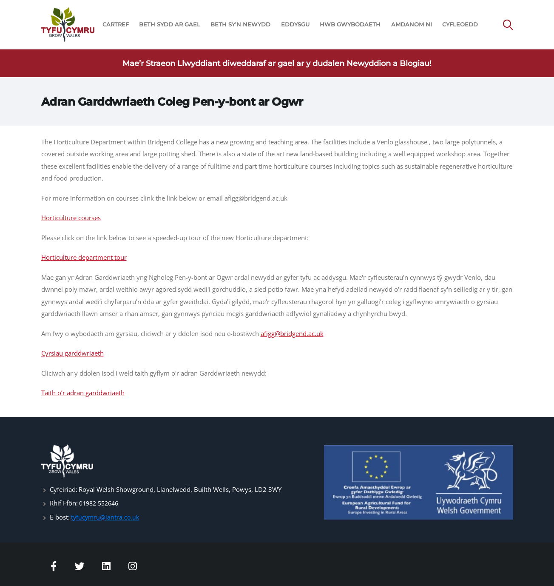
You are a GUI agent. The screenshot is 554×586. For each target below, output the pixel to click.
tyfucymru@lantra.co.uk (106, 516)
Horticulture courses (71, 217)
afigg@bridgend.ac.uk (292, 333)
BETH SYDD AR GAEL (169, 24)
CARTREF (115, 24)
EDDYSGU (295, 24)
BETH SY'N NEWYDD (240, 24)
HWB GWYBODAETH (350, 24)
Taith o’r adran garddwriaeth (83, 392)
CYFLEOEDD (460, 24)
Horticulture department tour (84, 257)
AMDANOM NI (411, 24)
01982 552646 (101, 503)
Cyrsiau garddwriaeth (72, 353)
